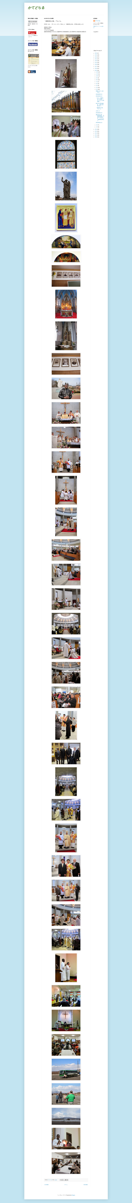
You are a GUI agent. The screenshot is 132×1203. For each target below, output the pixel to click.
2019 (96, 62)
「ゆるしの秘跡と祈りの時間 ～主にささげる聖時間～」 (100, 99)
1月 (97, 126)
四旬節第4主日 (99, 96)
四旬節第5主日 (99, 94)
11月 (97, 74)
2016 (96, 68)
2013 (96, 131)
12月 (97, 72)
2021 (96, 58)
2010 (96, 136)
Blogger (73, 1195)
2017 (96, 66)
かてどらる (36, 8)
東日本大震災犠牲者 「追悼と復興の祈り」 (100, 104)
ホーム (66, 1184)
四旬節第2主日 (99, 122)
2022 (96, 57)
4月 (97, 87)
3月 (97, 89)
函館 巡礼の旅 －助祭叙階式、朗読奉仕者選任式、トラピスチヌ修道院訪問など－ (100, 117)
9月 (97, 77)
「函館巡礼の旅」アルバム (100, 108)
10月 (97, 75)
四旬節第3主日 (99, 112)
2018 (96, 64)
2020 (96, 60)
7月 (97, 81)
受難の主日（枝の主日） (100, 92)
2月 (97, 124)
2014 (96, 129)
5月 (97, 85)
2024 (96, 53)
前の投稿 (86, 1184)
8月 (97, 79)
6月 (97, 83)
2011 (96, 135)
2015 (96, 70)
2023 (96, 55)
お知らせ (98, 110)
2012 (96, 133)
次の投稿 (46, 1184)
